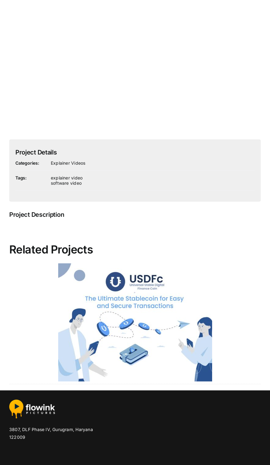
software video (66, 183)
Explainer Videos (68, 163)
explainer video (67, 177)
